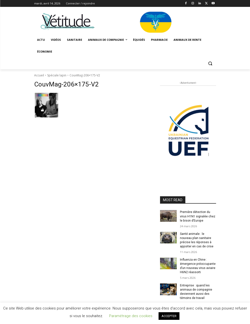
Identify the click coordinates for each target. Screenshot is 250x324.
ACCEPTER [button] (169, 316)
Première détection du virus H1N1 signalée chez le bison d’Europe (197, 216)
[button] (210, 63)
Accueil (39, 75)
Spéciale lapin (56, 75)
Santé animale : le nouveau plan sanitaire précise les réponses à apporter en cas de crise (196, 240)
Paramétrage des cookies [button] (130, 316)
